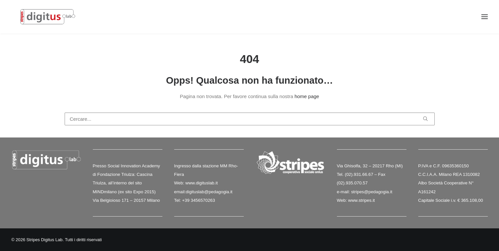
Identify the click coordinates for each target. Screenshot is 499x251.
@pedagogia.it (218, 191)
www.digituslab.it (201, 183)
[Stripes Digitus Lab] (51, 20)
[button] (425, 119)
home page (307, 96)
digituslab (195, 191)
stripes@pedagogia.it (371, 191)
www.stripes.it (361, 200)
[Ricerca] (250, 119)
